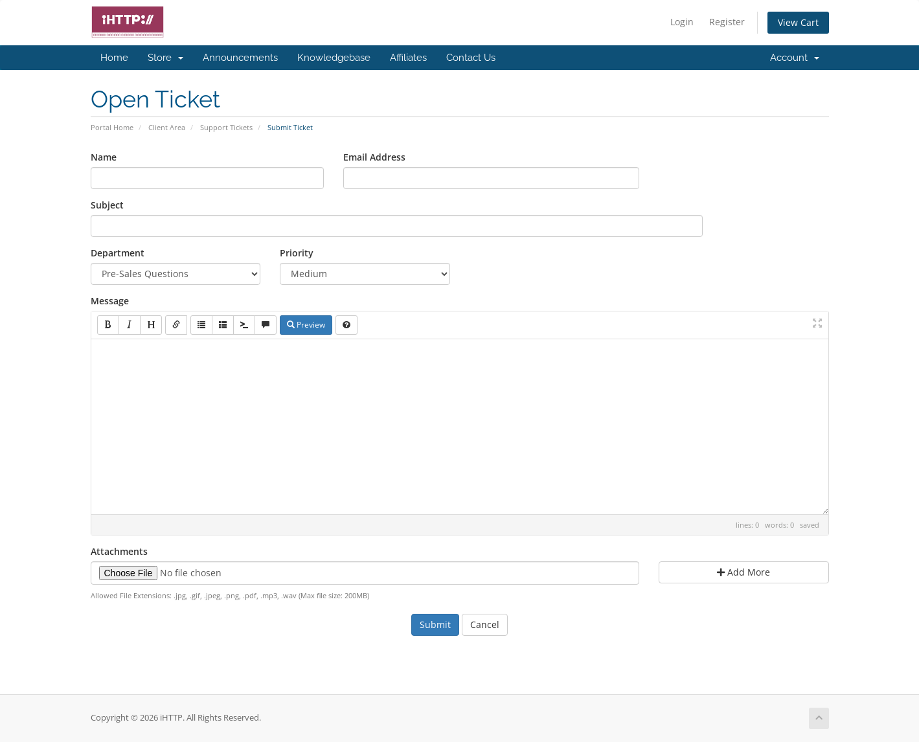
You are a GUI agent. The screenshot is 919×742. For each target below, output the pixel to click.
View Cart (798, 22)
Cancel (484, 624)
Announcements (240, 57)
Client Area (166, 127)
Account (794, 57)
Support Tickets (226, 127)
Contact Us (470, 57)
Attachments (119, 551)
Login (682, 22)
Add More (743, 572)
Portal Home (112, 127)
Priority (296, 253)
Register (727, 22)
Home (114, 57)
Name (104, 157)
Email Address (374, 157)
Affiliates (408, 57)
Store (165, 57)
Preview (306, 324)
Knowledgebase (333, 57)
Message (110, 301)
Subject (107, 205)
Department (117, 253)
